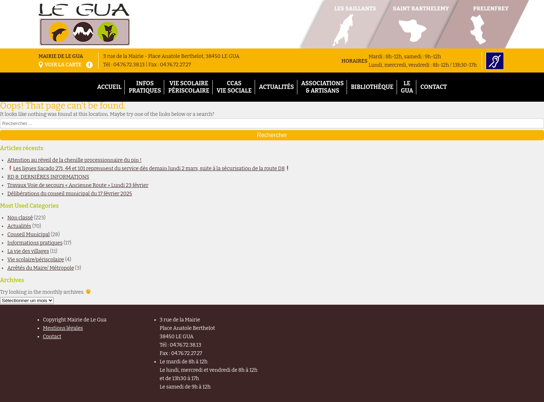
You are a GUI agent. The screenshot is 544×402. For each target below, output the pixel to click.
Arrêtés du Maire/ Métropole (40, 268)
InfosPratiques (145, 87)
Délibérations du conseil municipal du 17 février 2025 (69, 194)
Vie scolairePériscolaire (188, 87)
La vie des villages (28, 251)
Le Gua (407, 87)
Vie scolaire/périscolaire (35, 260)
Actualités (276, 86)
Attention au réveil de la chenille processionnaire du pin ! (74, 160)
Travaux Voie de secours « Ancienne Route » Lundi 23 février (77, 185)
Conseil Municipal (28, 234)
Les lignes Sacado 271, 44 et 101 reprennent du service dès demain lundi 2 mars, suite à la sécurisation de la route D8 (149, 168)
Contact (433, 86)
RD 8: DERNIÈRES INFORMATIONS (48, 177)
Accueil (109, 86)
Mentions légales (63, 328)
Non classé (20, 218)
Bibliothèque (372, 86)
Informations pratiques (34, 243)
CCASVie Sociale (234, 87)
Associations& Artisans (322, 87)
